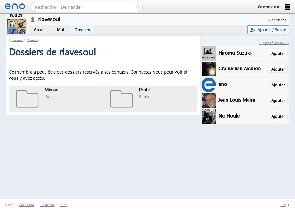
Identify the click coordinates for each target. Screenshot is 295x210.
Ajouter (278, 53)
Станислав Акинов (239, 68)
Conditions (26, 205)
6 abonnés (277, 19)
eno (222, 83)
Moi (60, 29)
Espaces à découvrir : (274, 43)
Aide (63, 205)
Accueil (40, 29)
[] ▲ (284, 205)
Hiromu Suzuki (234, 52)
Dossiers (82, 29)
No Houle (229, 115)
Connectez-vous (146, 72)
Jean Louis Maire (236, 99)
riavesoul (17, 40)
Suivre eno (47, 205)
